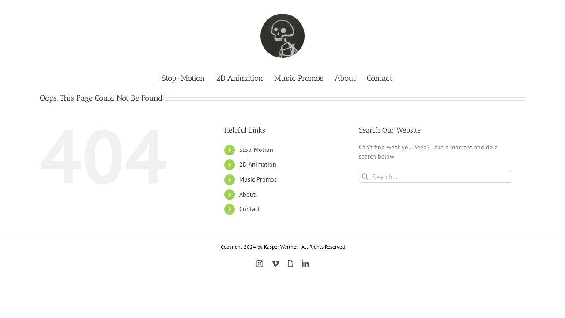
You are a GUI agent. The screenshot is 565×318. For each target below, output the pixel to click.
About (247, 194)
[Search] (365, 176)
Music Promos (258, 179)
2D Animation (257, 164)
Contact (249, 209)
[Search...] (435, 176)
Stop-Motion (256, 150)
